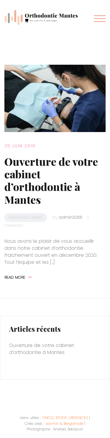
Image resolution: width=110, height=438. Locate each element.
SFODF (61, 417)
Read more (18, 277)
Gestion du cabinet (26, 217)
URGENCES (78, 417)
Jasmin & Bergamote (64, 423)
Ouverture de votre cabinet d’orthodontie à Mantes (51, 180)
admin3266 (70, 217)
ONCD (48, 417)
